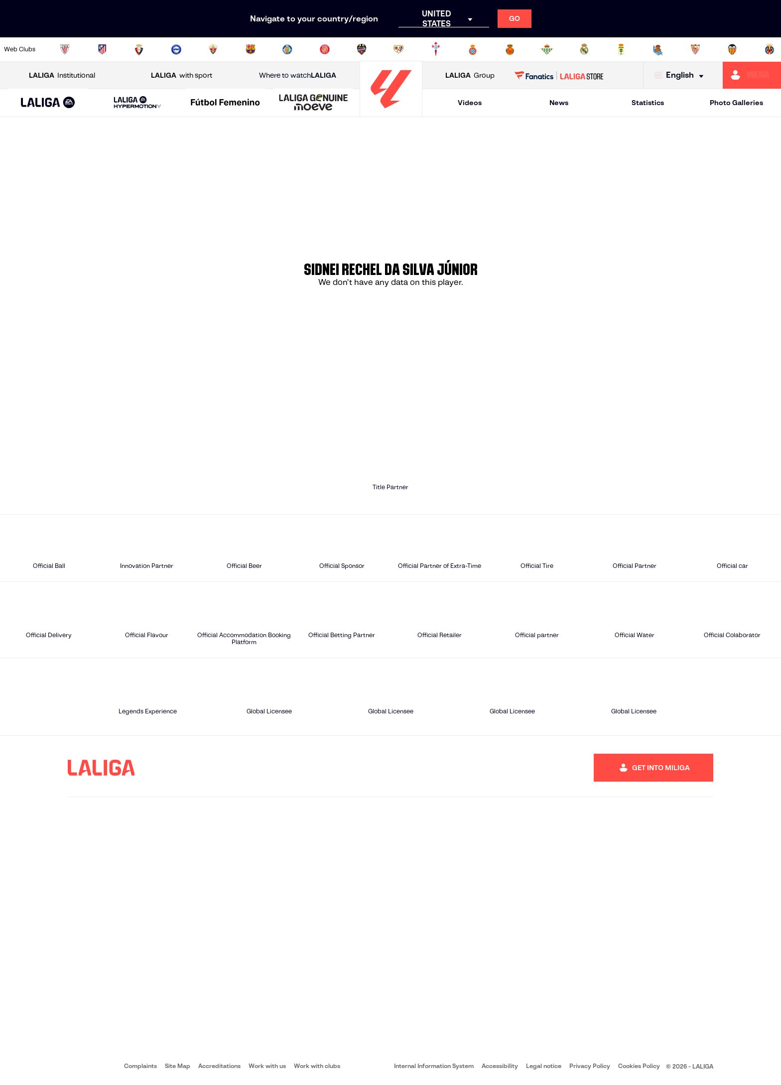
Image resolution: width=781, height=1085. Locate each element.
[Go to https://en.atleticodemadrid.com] (102, 49)
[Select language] (681, 75)
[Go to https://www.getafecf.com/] (287, 49)
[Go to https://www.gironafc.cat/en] (324, 49)
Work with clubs (317, 1066)
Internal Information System (434, 1066)
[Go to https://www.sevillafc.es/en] (695, 49)
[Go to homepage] (391, 112)
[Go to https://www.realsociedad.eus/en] (658, 49)
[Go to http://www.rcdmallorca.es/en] (510, 49)
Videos (470, 103)
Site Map (177, 1066)
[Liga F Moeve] (225, 103)
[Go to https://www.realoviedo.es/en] (621, 49)
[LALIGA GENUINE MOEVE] (313, 103)
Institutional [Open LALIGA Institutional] (62, 75)
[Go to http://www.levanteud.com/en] (361, 49)
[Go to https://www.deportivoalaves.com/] (176, 49)
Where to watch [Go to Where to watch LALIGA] (297, 75)
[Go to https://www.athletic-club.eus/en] (64, 49)
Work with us (267, 1066)
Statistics (648, 103)
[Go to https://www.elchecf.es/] (213, 49)
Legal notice (543, 1066)
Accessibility (500, 1066)
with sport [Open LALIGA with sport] (181, 75)
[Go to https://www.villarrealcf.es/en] (769, 49)
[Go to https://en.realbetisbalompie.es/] (546, 49)
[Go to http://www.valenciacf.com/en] (732, 49)
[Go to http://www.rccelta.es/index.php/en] (435, 49)
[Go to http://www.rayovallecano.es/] (398, 49)
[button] (48, 103)
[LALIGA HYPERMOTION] (138, 103)
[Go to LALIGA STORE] (559, 75)
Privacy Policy (589, 1066)
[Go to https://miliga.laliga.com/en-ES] (752, 75)
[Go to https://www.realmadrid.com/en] (584, 49)
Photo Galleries (736, 103)
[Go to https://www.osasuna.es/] (138, 49)
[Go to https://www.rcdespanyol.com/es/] (472, 49)
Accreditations (219, 1066)
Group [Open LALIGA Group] (470, 75)
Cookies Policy (639, 1066)
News (558, 103)
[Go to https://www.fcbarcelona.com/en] (250, 49)
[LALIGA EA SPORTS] (48, 103)
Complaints (140, 1066)
